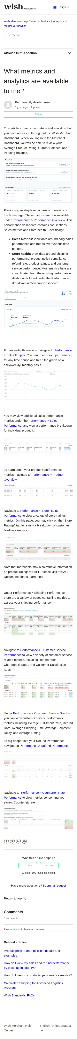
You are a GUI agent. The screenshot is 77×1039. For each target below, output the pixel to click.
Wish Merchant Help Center (20, 21)
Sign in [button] (64, 7)
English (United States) (55, 1025)
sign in (17, 929)
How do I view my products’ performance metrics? (38, 975)
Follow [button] (38, 114)
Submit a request (54, 885)
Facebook (6, 841)
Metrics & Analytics (52, 21)
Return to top (15, 898)
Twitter (12, 841)
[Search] (38, 35)
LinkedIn (18, 841)
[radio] (27, 865)
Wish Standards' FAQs (19, 995)
